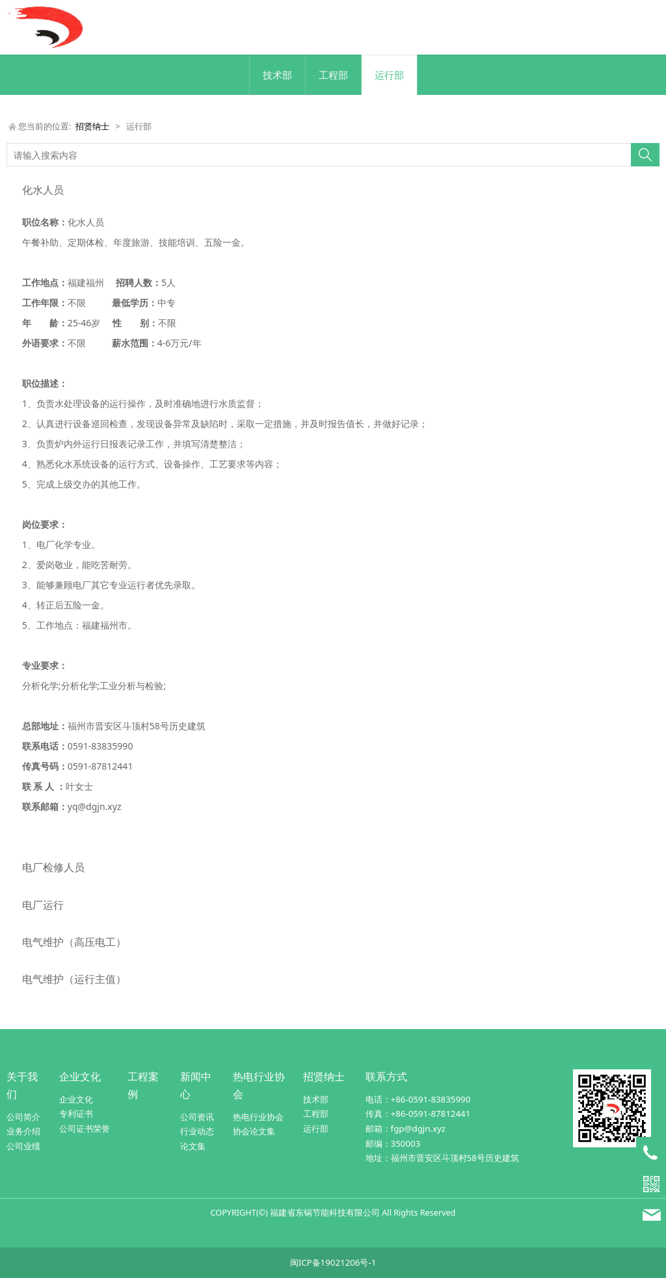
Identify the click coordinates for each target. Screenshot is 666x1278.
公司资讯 (197, 1117)
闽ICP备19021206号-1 (333, 1262)
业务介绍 (23, 1131)
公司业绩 (23, 1146)
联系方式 (386, 1076)
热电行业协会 (258, 1117)
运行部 (389, 74)
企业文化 (80, 1076)
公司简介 (23, 1117)
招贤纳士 (92, 126)
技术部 (277, 74)
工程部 (333, 74)
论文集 (193, 1146)
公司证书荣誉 (84, 1128)
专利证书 (76, 1113)
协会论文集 (254, 1131)
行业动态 (197, 1131)
